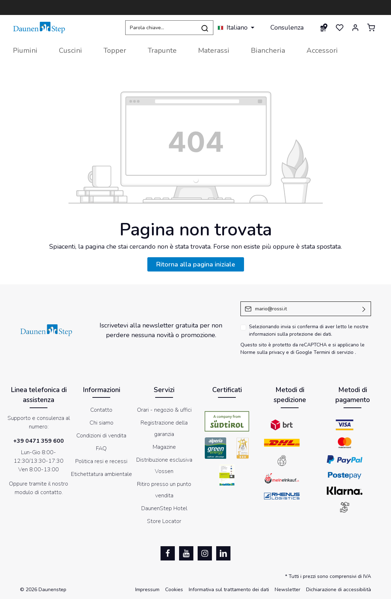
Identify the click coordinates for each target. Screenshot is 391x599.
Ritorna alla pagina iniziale (195, 264)
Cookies (174, 589)
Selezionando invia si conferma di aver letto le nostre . (309, 330)
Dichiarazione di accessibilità (338, 589)
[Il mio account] (355, 27)
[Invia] (364, 308)
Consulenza (287, 27)
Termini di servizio (334, 352)
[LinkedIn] (223, 553)
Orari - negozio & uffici (164, 410)
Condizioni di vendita (101, 436)
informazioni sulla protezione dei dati (290, 334)
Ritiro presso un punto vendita (164, 489)
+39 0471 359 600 (38, 441)
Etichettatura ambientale (101, 474)
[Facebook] (168, 553)
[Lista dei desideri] (339, 27)
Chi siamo (101, 423)
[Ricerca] (205, 27)
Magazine (164, 447)
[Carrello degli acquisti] (371, 27)
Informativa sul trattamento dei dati (229, 589)
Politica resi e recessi (101, 461)
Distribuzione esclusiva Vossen (164, 465)
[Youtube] (186, 553)
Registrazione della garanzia (164, 428)
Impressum (147, 589)
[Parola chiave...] (161, 27)
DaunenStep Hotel (164, 508)
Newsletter (287, 589)
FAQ (101, 448)
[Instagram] (205, 553)
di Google (302, 352)
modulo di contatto (38, 492)
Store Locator (164, 521)
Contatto (101, 410)
